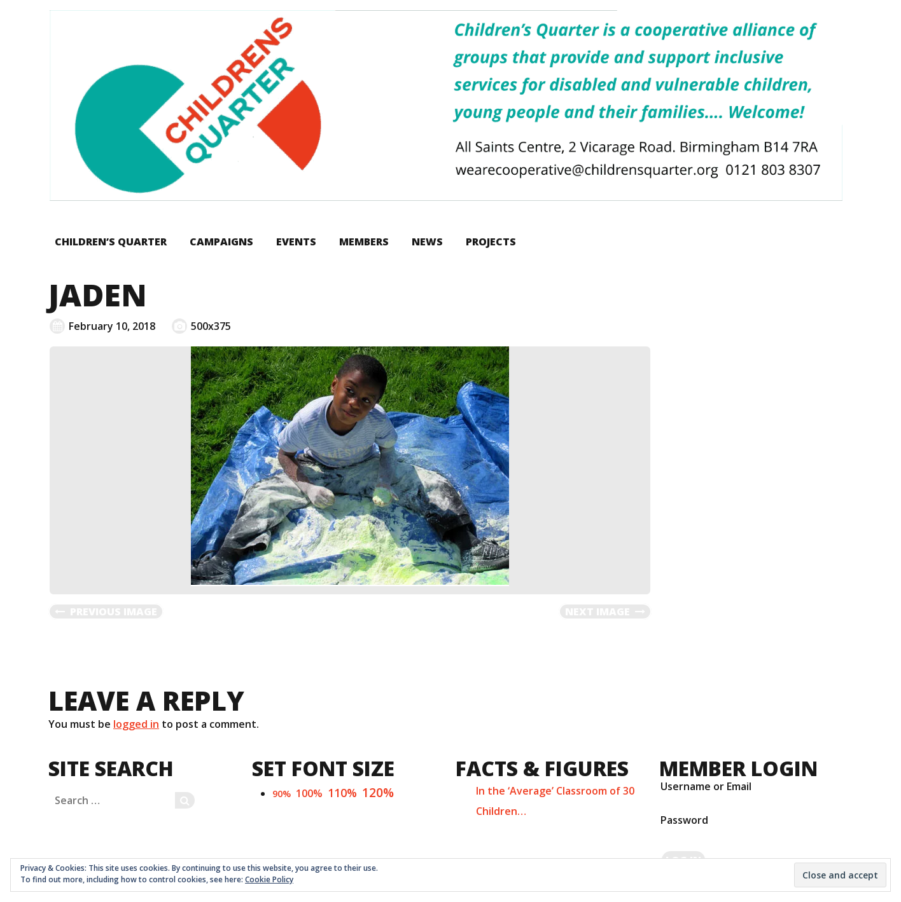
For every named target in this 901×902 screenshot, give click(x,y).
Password (684, 820)
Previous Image (113, 611)
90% (281, 794)
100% (309, 793)
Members (364, 242)
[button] (445, 105)
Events (296, 242)
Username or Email (705, 786)
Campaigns (221, 242)
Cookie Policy (269, 879)
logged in (136, 724)
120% (378, 792)
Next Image (597, 611)
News (427, 242)
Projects (491, 242)
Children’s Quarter (111, 242)
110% (342, 792)
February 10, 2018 (112, 326)
